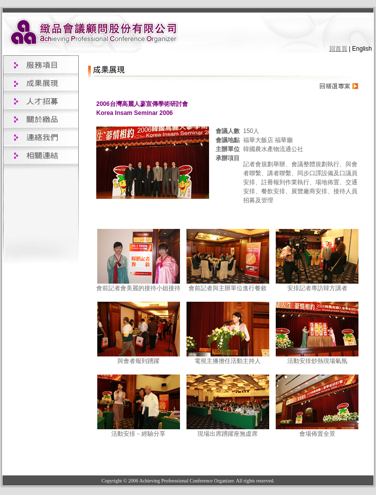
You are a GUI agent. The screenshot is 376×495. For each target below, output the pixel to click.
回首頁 (338, 48)
